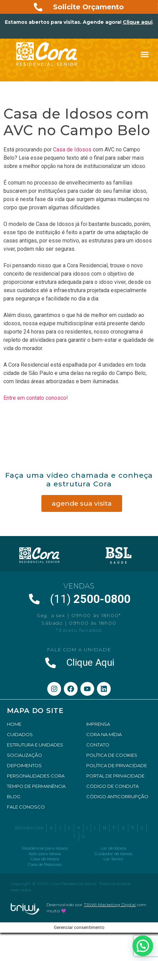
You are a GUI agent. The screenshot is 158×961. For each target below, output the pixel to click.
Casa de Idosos (72, 149)
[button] (144, 54)
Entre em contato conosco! (35, 398)
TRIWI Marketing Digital (110, 904)
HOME (14, 724)
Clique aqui (137, 22)
